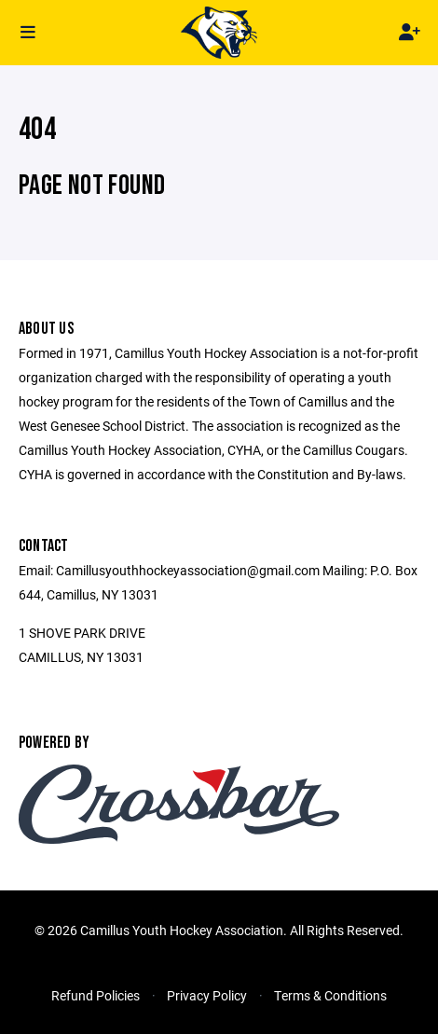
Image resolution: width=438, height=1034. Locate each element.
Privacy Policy (207, 995)
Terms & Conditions (330, 995)
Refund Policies (95, 995)
